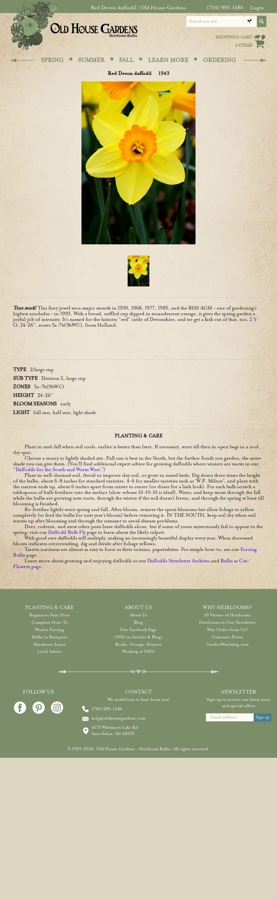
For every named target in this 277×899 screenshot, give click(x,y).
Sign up (262, 717)
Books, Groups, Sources (138, 644)
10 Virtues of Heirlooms (227, 615)
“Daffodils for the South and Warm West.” (58, 469)
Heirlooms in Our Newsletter (227, 622)
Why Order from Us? (227, 629)
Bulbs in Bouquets (49, 637)
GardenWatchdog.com (227, 644)
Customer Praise (227, 637)
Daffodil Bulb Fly (67, 532)
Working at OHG (138, 651)
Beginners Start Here (49, 615)
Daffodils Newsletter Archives (178, 560)
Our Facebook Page (138, 629)
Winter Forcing (49, 629)
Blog (138, 622)
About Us (138, 615)
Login (257, 7)
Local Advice (49, 651)
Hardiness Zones (49, 644)
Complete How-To (50, 622)
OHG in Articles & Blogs (138, 637)
